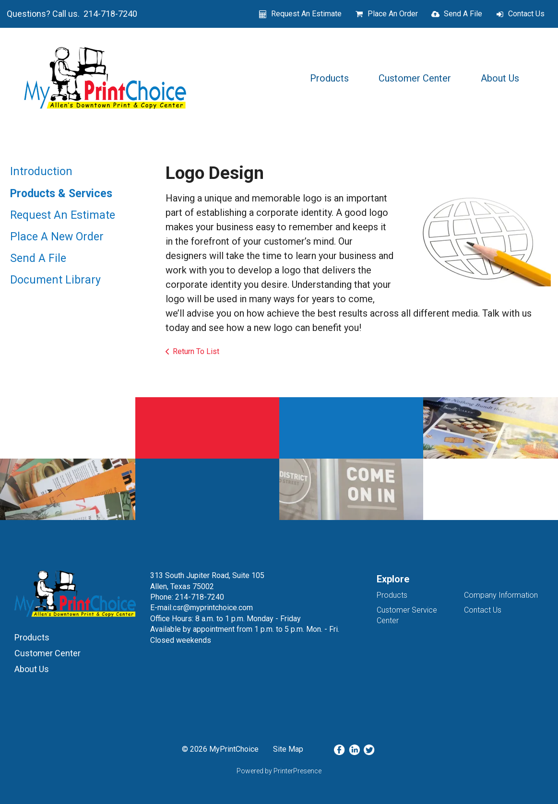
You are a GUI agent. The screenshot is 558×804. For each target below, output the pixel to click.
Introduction (41, 171)
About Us (500, 78)
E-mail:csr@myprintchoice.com (201, 607)
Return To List (196, 351)
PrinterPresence (297, 771)
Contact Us (526, 13)
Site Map (288, 749)
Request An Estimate (306, 13)
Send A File (463, 13)
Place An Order (393, 13)
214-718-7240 (199, 597)
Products (329, 78)
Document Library (55, 279)
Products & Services (61, 193)
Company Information (501, 595)
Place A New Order (57, 236)
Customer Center (415, 78)
